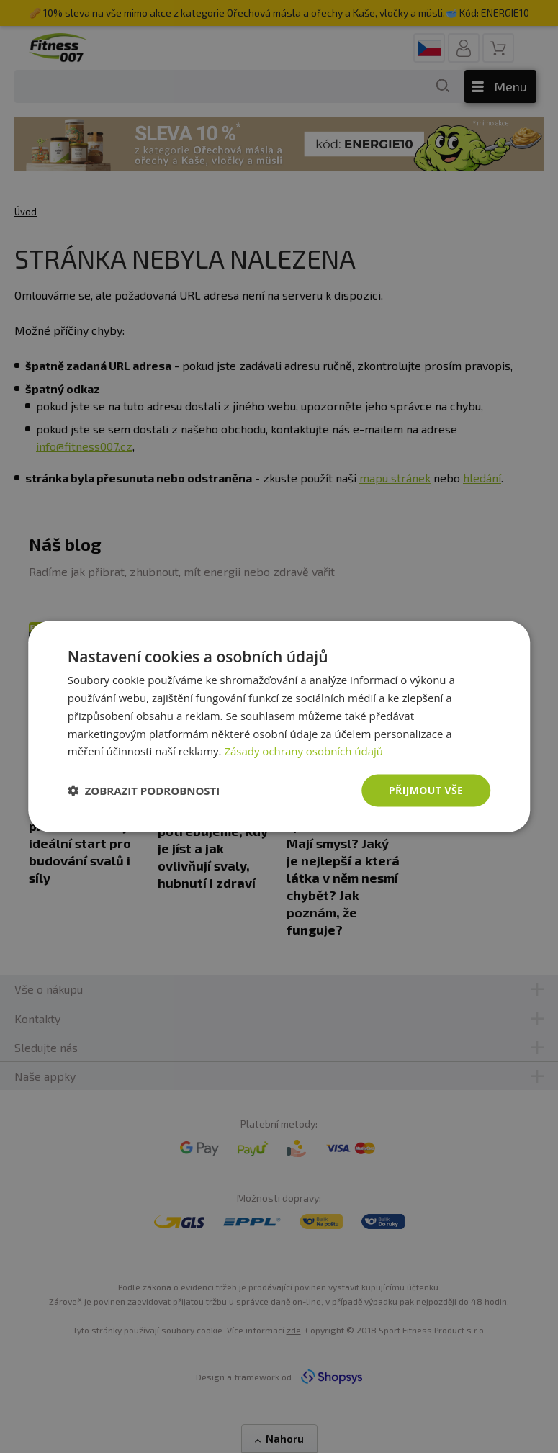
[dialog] (279, 726)
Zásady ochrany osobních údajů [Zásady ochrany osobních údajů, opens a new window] (303, 751)
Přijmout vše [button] (426, 790)
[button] (144, 790)
